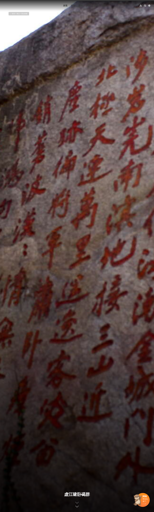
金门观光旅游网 (16, 5)
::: (3, 1)
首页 (13, 14)
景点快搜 (24, 14)
